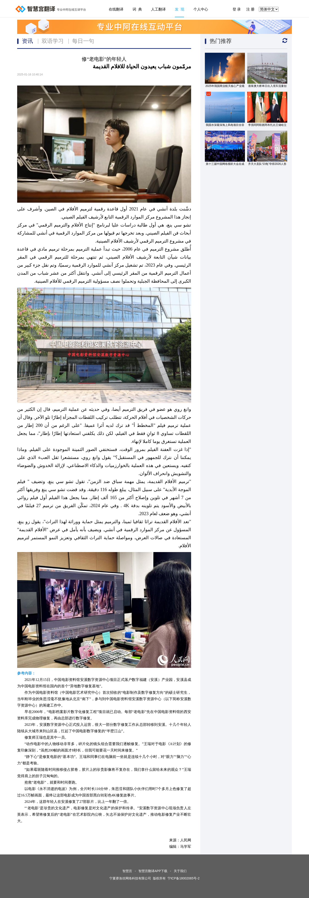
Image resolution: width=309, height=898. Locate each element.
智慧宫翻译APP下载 (152, 871)
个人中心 (200, 9)
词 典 (137, 9)
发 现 (179, 9)
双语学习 (53, 41)
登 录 (237, 9)
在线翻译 (116, 9)
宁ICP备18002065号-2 (184, 878)
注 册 (250, 9)
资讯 (27, 41)
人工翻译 (158, 9)
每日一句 (83, 41)
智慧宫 (127, 871)
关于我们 (180, 871)
